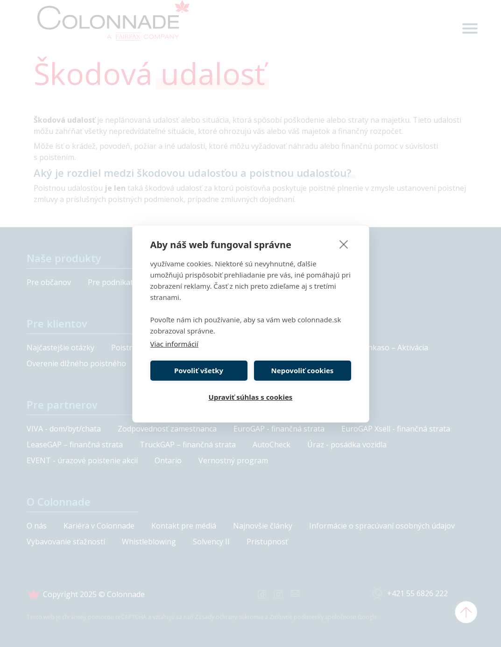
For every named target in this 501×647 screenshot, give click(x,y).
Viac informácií (174, 343)
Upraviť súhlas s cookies (251, 397)
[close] (344, 244)
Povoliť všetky (198, 370)
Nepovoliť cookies (302, 370)
